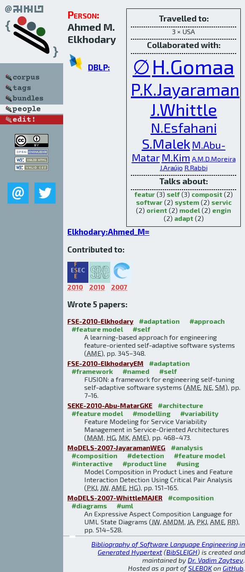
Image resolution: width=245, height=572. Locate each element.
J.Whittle (183, 109)
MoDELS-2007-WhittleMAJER (114, 498)
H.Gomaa (193, 66)
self (173, 194)
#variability (199, 413)
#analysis (187, 447)
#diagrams (89, 506)
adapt (183, 218)
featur (144, 194)
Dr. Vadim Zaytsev (215, 560)
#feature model (97, 329)
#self (141, 329)
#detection (145, 455)
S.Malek (166, 143)
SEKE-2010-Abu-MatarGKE (109, 405)
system (187, 202)
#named (135, 371)
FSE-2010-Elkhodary (100, 321)
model (189, 210)
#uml (125, 506)
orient (156, 210)
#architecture (180, 405)
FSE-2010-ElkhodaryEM (105, 363)
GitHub (233, 568)
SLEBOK (200, 568)
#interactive (92, 463)
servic (221, 202)
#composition (94, 455)
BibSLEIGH (181, 552)
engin (221, 210)
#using (187, 463)
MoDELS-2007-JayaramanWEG (116, 447)
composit (207, 194)
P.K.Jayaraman (185, 89)
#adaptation (159, 321)
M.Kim (176, 157)
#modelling (151, 413)
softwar (149, 202)
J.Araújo (171, 168)
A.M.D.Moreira (214, 159)
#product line (144, 463)
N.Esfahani (184, 127)
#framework (92, 371)
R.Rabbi (196, 168)
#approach (207, 321)
